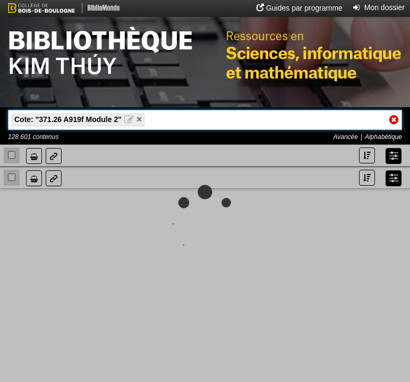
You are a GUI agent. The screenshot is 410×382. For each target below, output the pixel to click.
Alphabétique (383, 137)
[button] (299, 8)
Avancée (345, 137)
